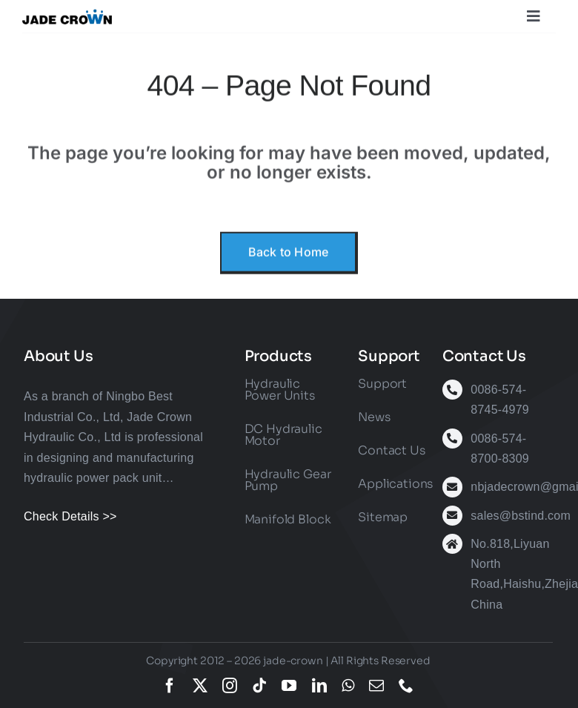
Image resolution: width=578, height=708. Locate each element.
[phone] (406, 685)
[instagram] (229, 685)
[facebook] (169, 685)
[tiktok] (259, 685)
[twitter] (200, 685)
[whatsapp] (348, 685)
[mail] (376, 685)
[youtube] (289, 685)
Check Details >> (70, 516)
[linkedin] (319, 685)
